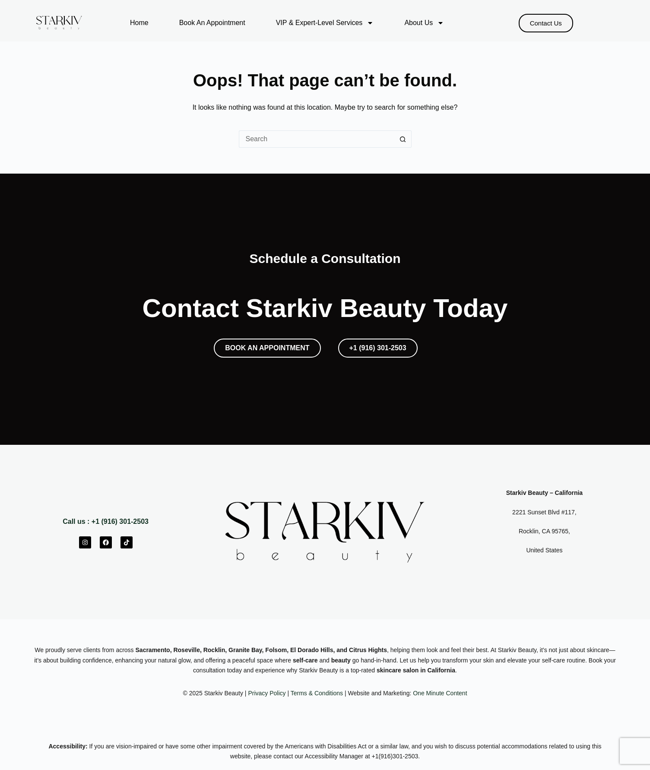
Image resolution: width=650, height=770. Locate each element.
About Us (424, 23)
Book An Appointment (212, 22)
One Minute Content (440, 693)
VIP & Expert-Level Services (325, 23)
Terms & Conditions (317, 693)
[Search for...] (316, 139)
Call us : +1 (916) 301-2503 (106, 521)
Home (139, 22)
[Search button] (403, 139)
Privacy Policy (266, 693)
